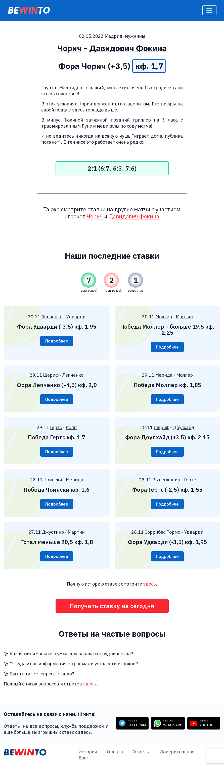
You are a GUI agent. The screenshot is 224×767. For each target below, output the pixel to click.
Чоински (52, 480)
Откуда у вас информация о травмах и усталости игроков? (71, 664)
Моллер (163, 317)
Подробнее (56, 340)
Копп (71, 427)
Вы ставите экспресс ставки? (39, 674)
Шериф (51, 375)
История (87, 752)
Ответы (141, 752)
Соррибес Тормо (162, 532)
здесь (149, 584)
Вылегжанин (166, 480)
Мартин (184, 317)
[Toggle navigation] (209, 10)
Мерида (163, 375)
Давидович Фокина (128, 48)
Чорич (69, 48)
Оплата (115, 752)
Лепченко (51, 317)
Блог (83, 758)
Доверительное (177, 752)
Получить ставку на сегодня (112, 606)
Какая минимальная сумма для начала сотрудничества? (68, 654)
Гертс (56, 427)
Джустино (53, 532)
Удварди (75, 317)
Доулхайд (183, 427)
